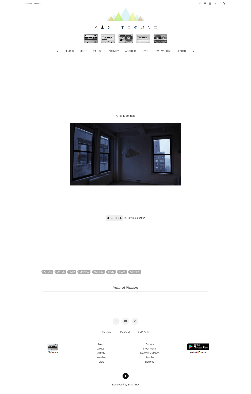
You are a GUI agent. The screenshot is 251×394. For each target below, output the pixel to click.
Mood (101, 344)
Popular (150, 357)
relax (122, 272)
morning (98, 272)
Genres (69, 51)
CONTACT (107, 331)
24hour (97, 51)
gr (215, 3)
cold (72, 272)
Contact (28, 4)
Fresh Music (149, 348)
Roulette (149, 361)
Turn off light (114, 218)
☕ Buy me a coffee (134, 218)
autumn (48, 272)
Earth (182, 51)
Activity (114, 51)
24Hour (101, 348)
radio (111, 272)
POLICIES (125, 331)
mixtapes (84, 272)
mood (83, 51)
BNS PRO (133, 384)
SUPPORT (143, 331)
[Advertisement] (125, 80)
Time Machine (163, 51)
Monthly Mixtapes (149, 353)
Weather (130, 51)
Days (145, 51)
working (135, 272)
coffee (61, 272)
